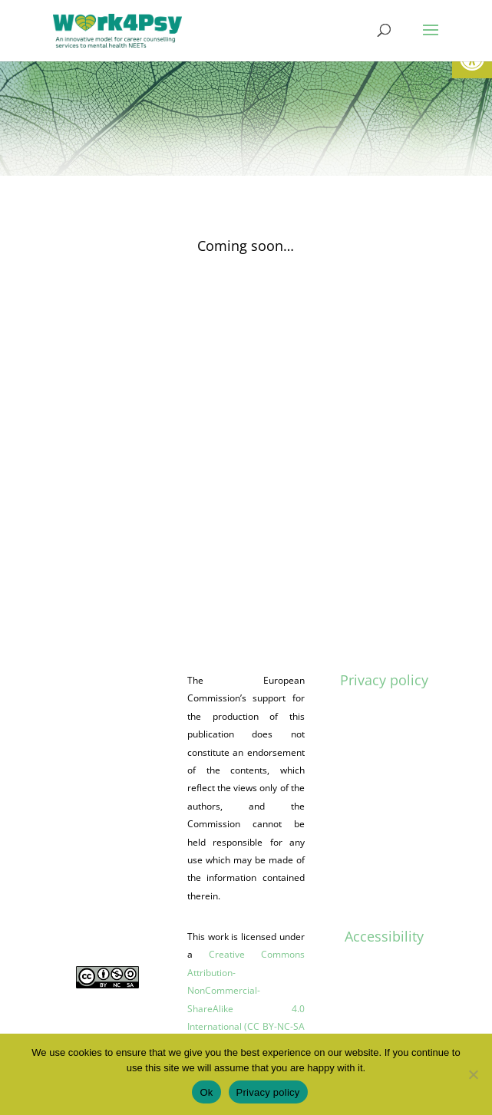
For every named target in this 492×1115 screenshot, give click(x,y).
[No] (472, 1074)
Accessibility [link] (384, 936)
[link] (117, 29)
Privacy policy (268, 1092)
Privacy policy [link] (384, 680)
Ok (206, 1092)
